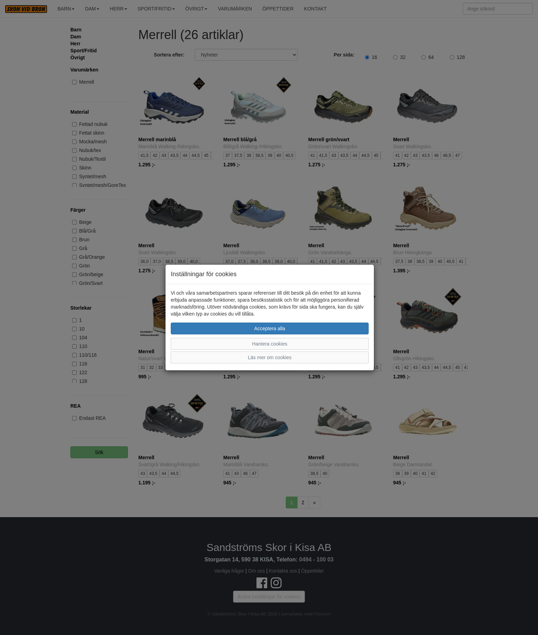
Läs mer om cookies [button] (269, 357)
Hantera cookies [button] (269, 344)
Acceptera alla (269, 328)
